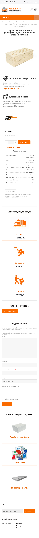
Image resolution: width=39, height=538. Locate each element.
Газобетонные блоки (19, 437)
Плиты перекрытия (19, 488)
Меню (8, 17)
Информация (21, 526)
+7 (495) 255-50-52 (9, 2)
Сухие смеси (19, 462)
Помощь (19, 528)
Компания (19, 523)
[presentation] (17, 392)
